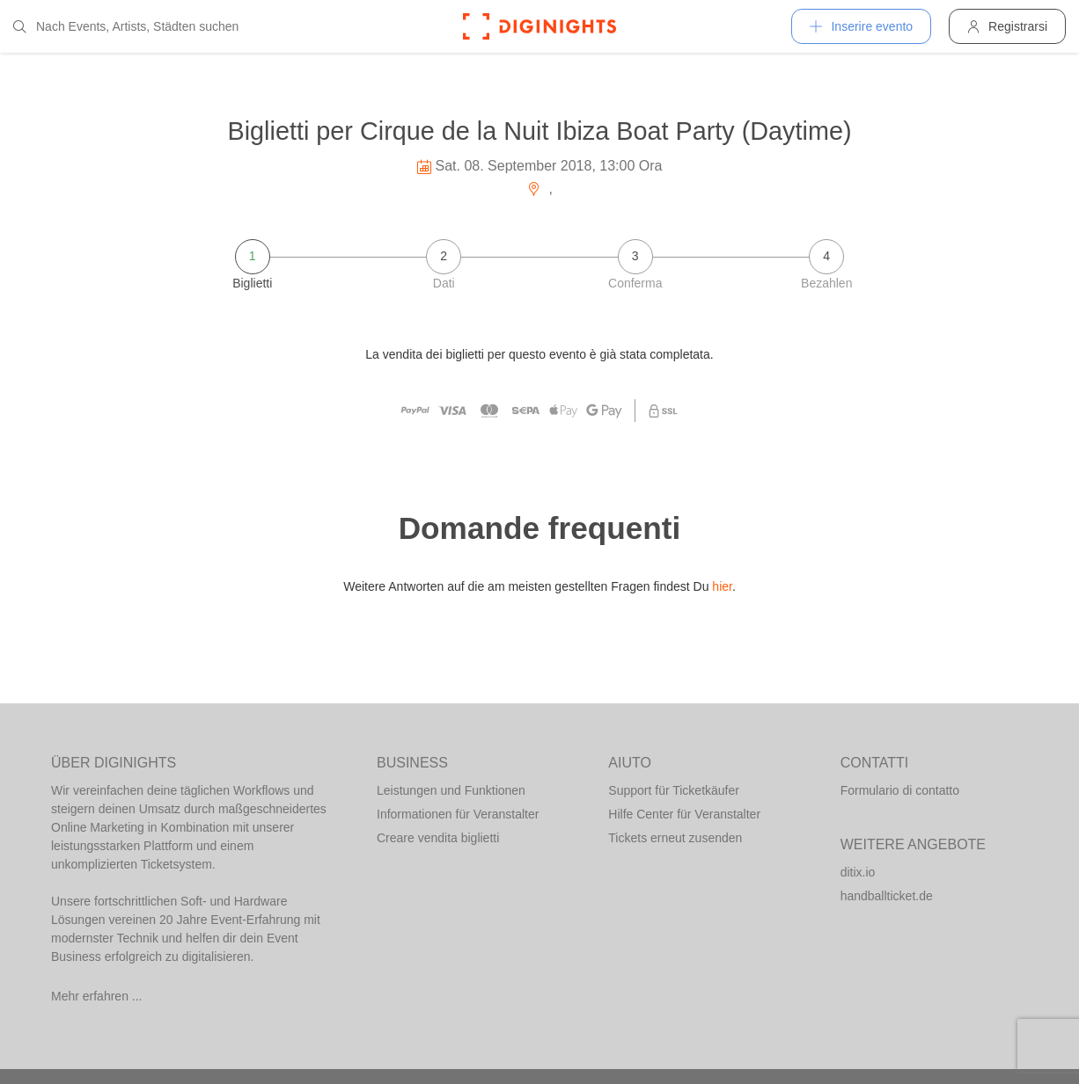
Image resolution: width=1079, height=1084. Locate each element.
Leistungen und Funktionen (451, 790)
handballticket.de (886, 896)
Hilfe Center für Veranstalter (684, 814)
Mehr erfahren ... (97, 996)
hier (722, 586)
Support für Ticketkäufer (673, 790)
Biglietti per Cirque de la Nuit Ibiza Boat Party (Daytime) (539, 131)
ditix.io (858, 872)
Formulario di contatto (899, 790)
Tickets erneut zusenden (675, 838)
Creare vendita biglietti (438, 838)
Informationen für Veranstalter (458, 814)
